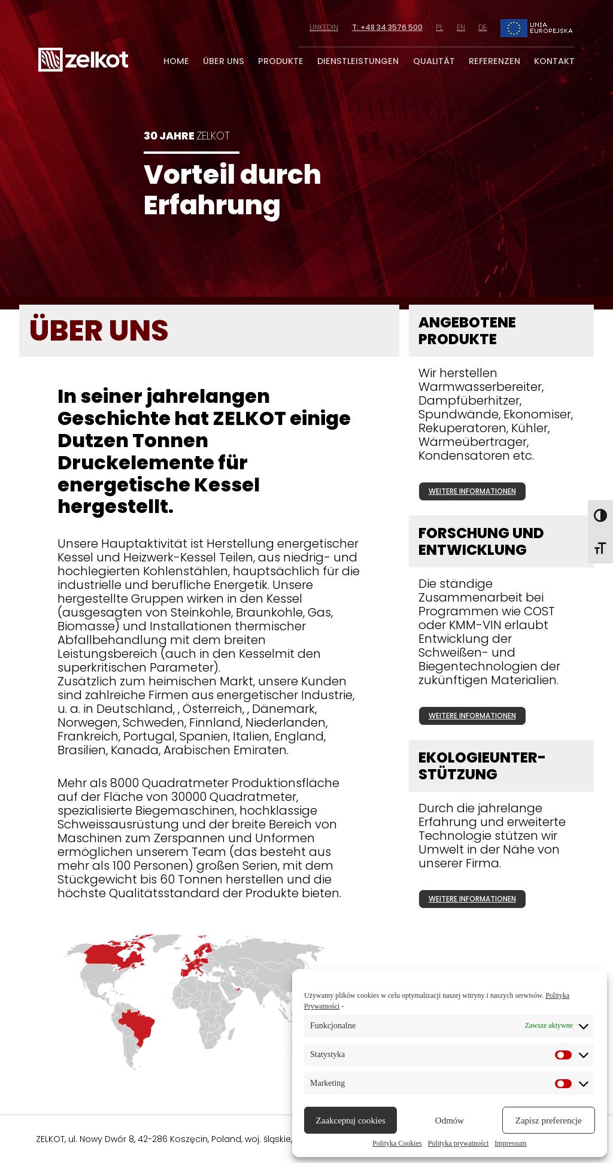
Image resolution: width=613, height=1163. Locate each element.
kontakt (554, 61)
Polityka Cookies (396, 1143)
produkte (281, 61)
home (176, 61)
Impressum (510, 1143)
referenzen (494, 61)
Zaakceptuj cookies (351, 1120)
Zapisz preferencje (548, 1120)
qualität (434, 61)
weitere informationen (472, 491)
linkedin (323, 27)
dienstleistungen (358, 61)
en (461, 27)
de (482, 27)
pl (439, 27)
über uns (223, 61)
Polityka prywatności (458, 1143)
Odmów (449, 1120)
